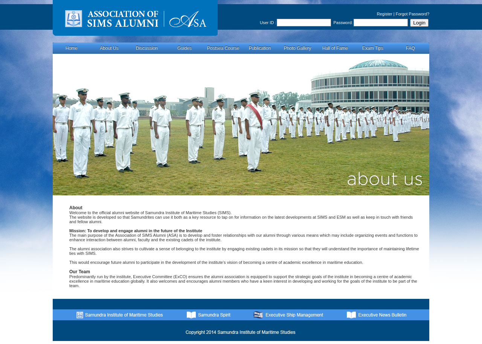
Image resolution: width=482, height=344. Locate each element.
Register (384, 14)
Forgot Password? (412, 14)
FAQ (410, 48)
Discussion (147, 48)
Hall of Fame (335, 48)
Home (72, 48)
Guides (184, 48)
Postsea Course (223, 48)
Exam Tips (372, 48)
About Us (109, 48)
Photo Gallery (297, 48)
